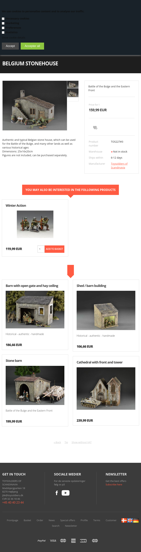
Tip (66, 442)
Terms (96, 520)
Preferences (13, 27)
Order (40, 520)
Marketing (12, 23)
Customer (111, 520)
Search (55, 525)
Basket (27, 520)
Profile (84, 520)
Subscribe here (114, 484)
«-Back (57, 442)
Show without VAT (81, 442)
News (52, 520)
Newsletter (71, 525)
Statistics (12, 32)
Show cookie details (13, 37)
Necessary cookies (17, 18)
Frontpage (12, 520)
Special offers (67, 520)
